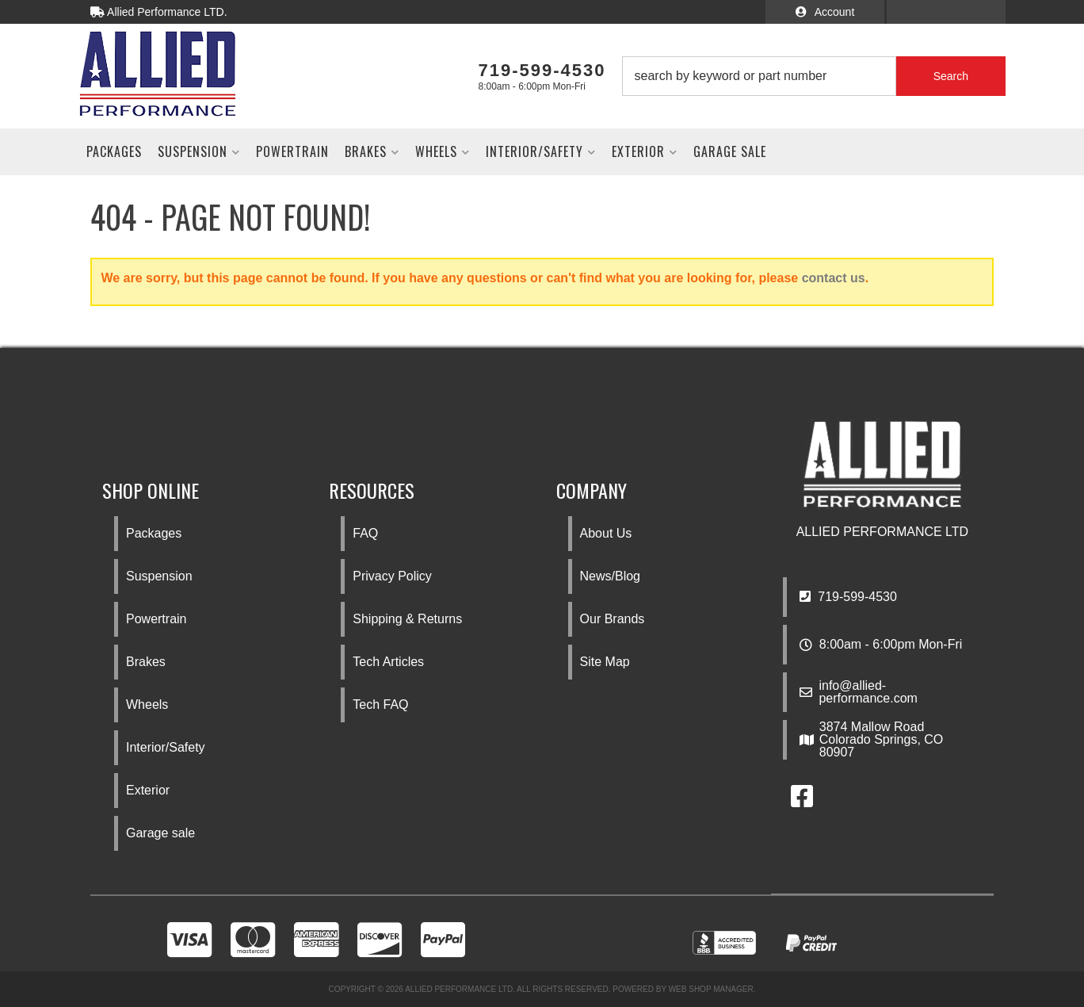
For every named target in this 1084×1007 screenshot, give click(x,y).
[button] (814, 76)
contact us (833, 278)
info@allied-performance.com (868, 692)
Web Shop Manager (711, 989)
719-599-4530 (848, 596)
